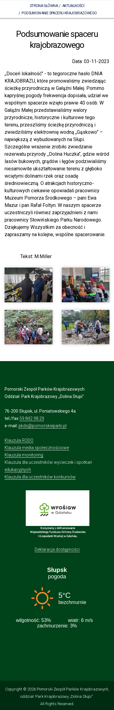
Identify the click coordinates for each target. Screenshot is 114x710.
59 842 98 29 (31, 418)
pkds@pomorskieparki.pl (43, 425)
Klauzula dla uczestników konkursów (40, 476)
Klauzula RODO (19, 440)
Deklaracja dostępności (57, 549)
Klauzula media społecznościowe (37, 447)
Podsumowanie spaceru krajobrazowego (59, 13)
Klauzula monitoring (24, 455)
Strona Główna (44, 6)
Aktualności (73, 6)
